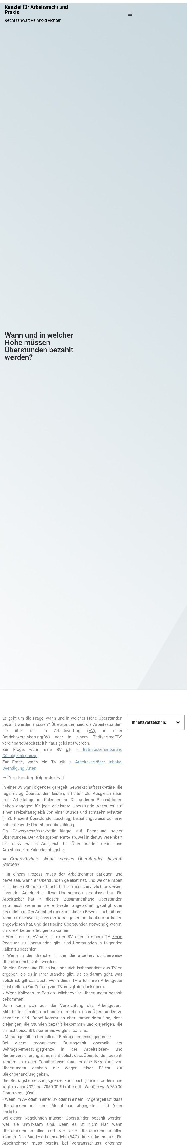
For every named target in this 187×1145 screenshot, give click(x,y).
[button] (130, 14)
